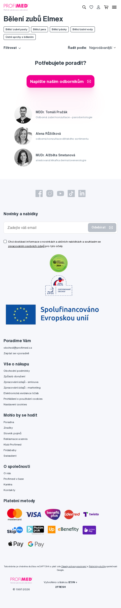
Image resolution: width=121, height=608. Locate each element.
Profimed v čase (14, 478)
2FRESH (60, 586)
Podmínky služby (97, 566)
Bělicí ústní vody (83, 29)
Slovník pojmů (12, 433)
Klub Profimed (12, 444)
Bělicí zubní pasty (16, 29)
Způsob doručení (14, 376)
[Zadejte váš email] (47, 227)
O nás (7, 473)
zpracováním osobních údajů (26, 246)
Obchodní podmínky (17, 370)
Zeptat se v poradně (16, 353)
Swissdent (10, 455)
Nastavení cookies (15, 404)
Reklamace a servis (15, 438)
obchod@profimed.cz (18, 347)
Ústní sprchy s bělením (20, 36)
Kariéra (8, 484)
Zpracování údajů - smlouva (21, 381)
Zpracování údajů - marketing (22, 387)
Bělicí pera (39, 29)
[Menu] (114, 7)
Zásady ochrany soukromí (73, 566)
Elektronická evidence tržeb (21, 393)
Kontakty (9, 490)
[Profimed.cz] (16, 7)
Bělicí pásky (59, 29)
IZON (71, 582)
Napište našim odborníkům (60, 81)
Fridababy (10, 450)
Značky (8, 427)
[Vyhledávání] (84, 7)
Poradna (9, 422)
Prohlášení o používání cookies (23, 398)
